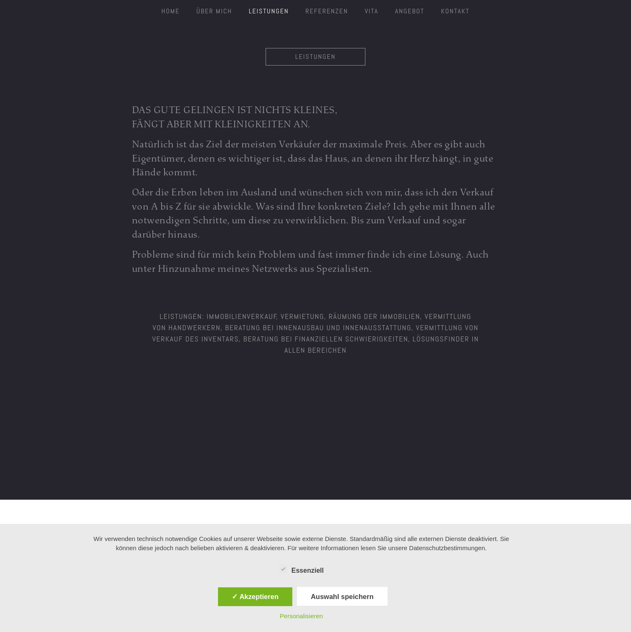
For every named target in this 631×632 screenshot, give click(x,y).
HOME (171, 11)
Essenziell (301, 569)
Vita (371, 11)
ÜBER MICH (214, 11)
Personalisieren (301, 615)
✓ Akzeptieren (255, 596)
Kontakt (455, 11)
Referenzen (327, 11)
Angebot (409, 11)
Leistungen (269, 11)
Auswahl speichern (342, 596)
